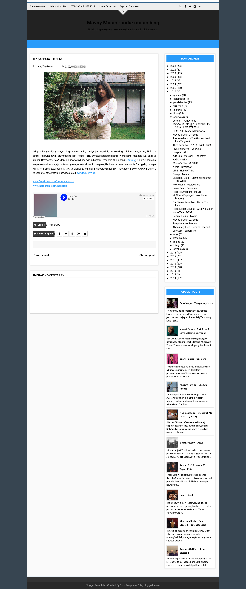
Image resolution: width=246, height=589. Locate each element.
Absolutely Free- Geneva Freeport (191, 227)
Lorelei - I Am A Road (184, 120)
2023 (173, 76)
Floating (130, 160)
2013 (173, 270)
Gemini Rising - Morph (185, 216)
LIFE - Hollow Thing (183, 170)
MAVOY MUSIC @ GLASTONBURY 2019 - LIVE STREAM (191, 126)
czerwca (178, 117)
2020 (173, 87)
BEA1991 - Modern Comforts (189, 131)
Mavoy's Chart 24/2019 (185, 134)
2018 (173, 252)
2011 (173, 278)
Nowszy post (41, 255)
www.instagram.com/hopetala (50, 185)
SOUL (57, 224)
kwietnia (178, 237)
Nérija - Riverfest (182, 166)
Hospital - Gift (180, 152)
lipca (176, 113)
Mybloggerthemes (150, 585)
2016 (173, 260)
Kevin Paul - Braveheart (185, 188)
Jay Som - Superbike (184, 230)
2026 (173, 65)
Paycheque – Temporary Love (196, 303)
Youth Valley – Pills (191, 442)
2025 (173, 69)
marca (177, 241)
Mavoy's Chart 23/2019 (185, 163)
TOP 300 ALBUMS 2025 (83, 6)
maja (176, 234)
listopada (178, 98)
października (180, 102)
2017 (173, 256)
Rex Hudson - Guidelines (186, 184)
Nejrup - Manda (181, 174)
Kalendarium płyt (58, 6)
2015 (173, 263)
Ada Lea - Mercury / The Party (189, 155)
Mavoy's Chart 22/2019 (185, 219)
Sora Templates (128, 585)
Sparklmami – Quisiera (193, 358)
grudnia (177, 95)
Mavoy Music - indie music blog (123, 23)
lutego (177, 245)
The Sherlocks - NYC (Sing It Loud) (192, 145)
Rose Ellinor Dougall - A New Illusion (193, 208)
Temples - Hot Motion (185, 223)
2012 (173, 274)
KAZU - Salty (180, 159)
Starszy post (147, 255)
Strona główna (37, 6)
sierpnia (178, 109)
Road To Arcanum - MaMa (187, 191)
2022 (173, 80)
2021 (173, 84)
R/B (51, 224)
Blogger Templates (96, 585)
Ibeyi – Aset (186, 495)
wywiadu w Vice (86, 172)
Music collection (108, 6)
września (178, 106)
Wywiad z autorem (129, 6)
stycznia (178, 249)
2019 (173, 91)
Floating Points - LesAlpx (187, 148)
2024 (173, 73)
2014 (173, 267)
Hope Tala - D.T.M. (182, 212)
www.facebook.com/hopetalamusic (53, 181)
